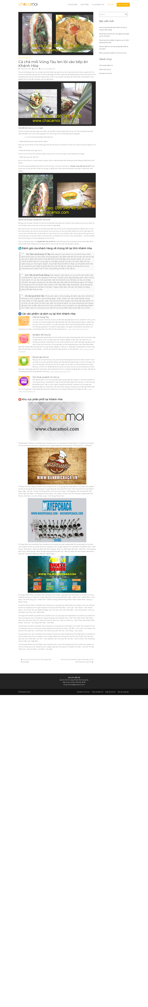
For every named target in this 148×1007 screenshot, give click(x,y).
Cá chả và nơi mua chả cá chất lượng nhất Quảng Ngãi (36, 661)
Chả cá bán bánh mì (24, 58)
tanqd (36, 69)
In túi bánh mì (98, 4)
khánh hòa (51, 69)
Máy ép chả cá (110, 692)
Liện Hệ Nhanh (123, 5)
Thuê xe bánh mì (97, 692)
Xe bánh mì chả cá (105, 73)
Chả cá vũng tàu (123, 692)
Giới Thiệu (84, 4)
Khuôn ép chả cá (105, 69)
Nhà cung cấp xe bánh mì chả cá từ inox (113, 53)
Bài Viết (110, 4)
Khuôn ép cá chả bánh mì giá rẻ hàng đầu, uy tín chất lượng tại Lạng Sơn (77, 661)
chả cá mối (44, 69)
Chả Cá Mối (72, 4)
